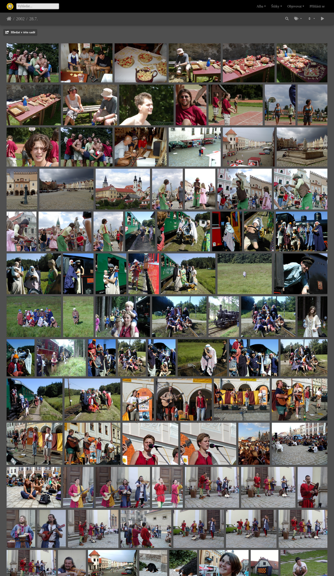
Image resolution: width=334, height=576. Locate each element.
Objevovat (294, 6)
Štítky (275, 6)
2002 (20, 18)
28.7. (33, 18)
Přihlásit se (317, 6)
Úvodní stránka (9, 19)
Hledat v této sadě (20, 32)
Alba (260, 6)
